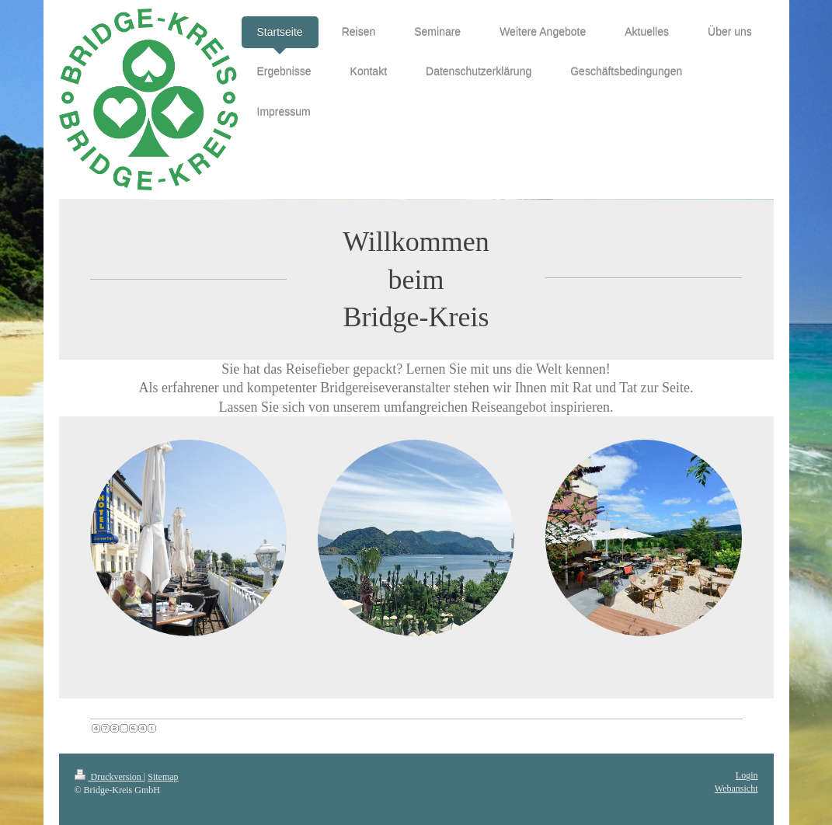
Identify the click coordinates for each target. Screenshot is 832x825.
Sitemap (163, 776)
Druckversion (109, 776)
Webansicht (736, 788)
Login (747, 775)
